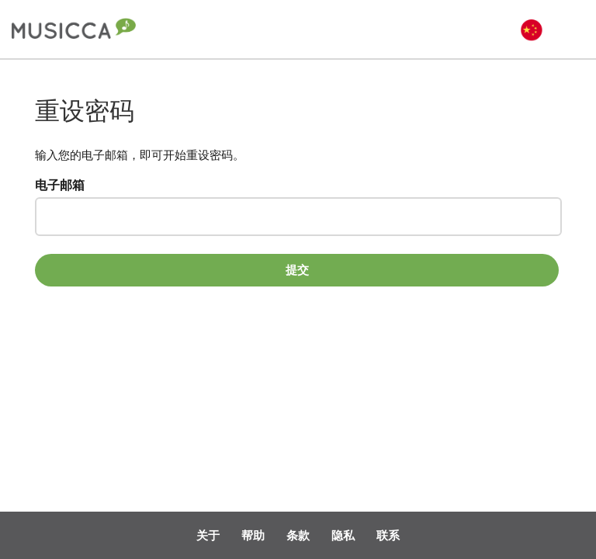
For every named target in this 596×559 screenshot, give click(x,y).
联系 (388, 535)
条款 (298, 535)
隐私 (343, 535)
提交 (297, 269)
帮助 (253, 535)
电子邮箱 (60, 186)
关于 (208, 535)
